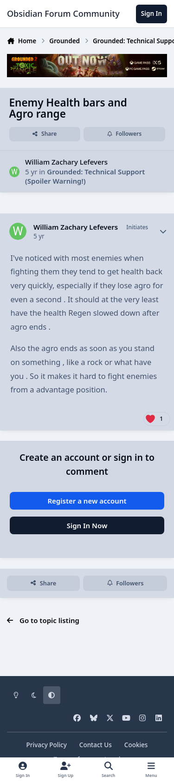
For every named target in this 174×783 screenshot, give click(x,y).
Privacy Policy (46, 745)
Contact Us (95, 745)
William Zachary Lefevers (66, 161)
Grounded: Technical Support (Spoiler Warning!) (85, 176)
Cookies (136, 745)
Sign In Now (87, 525)
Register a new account (86, 500)
